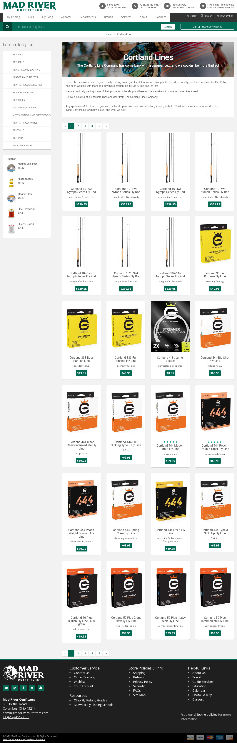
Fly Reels (18, 62)
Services (93, 17)
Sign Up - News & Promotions (207, 26)
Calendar (198, 690)
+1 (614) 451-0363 (149, 4)
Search (168, 26)
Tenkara (18, 137)
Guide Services (202, 681)
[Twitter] (32, 688)
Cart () (225, 17)
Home (108, 34)
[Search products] (64, 27)
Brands (80, 17)
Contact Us (81, 673)
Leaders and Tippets (25, 77)
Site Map (139, 695)
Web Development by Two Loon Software (24, 739)
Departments (64, 17)
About (105, 17)
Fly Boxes (19, 100)
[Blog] (41, 688)
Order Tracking (84, 677)
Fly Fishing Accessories (27, 84)
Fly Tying (35, 17)
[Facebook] (23, 688)
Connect (117, 17)
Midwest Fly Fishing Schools (93, 705)
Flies (23, 17)
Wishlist (79, 681)
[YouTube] (6, 688)
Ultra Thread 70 (26, 224)
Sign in (186, 17)
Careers (198, 699)
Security (139, 686)
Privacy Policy (142, 681)
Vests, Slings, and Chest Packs (32, 115)
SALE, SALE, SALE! (22, 145)
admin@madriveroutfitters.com (25, 713)
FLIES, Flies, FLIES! (23, 92)
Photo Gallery (202, 695)
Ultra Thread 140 (26, 209)
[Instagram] (14, 688)
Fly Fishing (10, 17)
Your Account (83, 686)
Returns (139, 677)
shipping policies (205, 714)
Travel (196, 677)
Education (199, 686)
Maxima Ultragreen (27, 163)
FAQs (137, 690)
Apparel (48, 17)
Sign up (203, 17)
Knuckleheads (25, 178)
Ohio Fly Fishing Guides (90, 700)
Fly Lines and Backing (26, 69)
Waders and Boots (24, 107)
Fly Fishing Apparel (25, 122)
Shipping (139, 673)
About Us (199, 673)
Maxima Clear (25, 194)
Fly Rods (18, 54)
